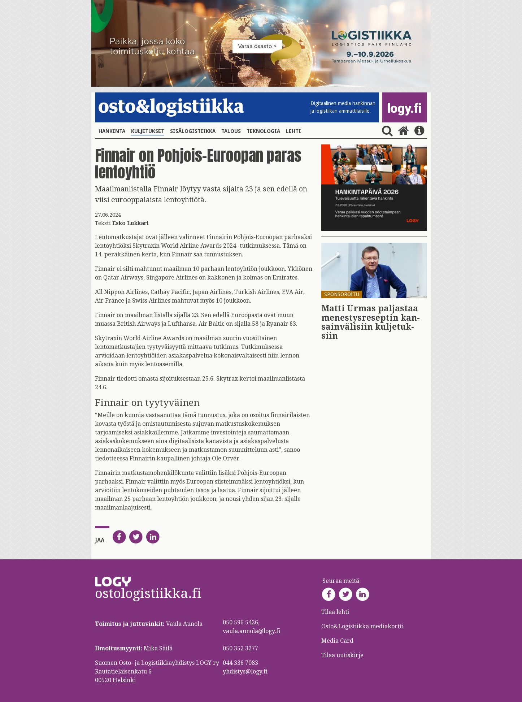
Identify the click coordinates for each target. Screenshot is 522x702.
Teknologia (263, 131)
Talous (231, 131)
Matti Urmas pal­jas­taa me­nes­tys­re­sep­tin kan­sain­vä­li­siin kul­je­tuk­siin (370, 322)
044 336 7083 (240, 662)
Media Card (338, 640)
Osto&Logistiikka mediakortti (362, 626)
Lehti (293, 131)
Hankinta (112, 131)
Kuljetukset (147, 131)
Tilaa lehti (335, 611)
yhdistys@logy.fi (245, 671)
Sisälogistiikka (193, 131)
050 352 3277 (240, 648)
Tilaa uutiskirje (342, 655)
